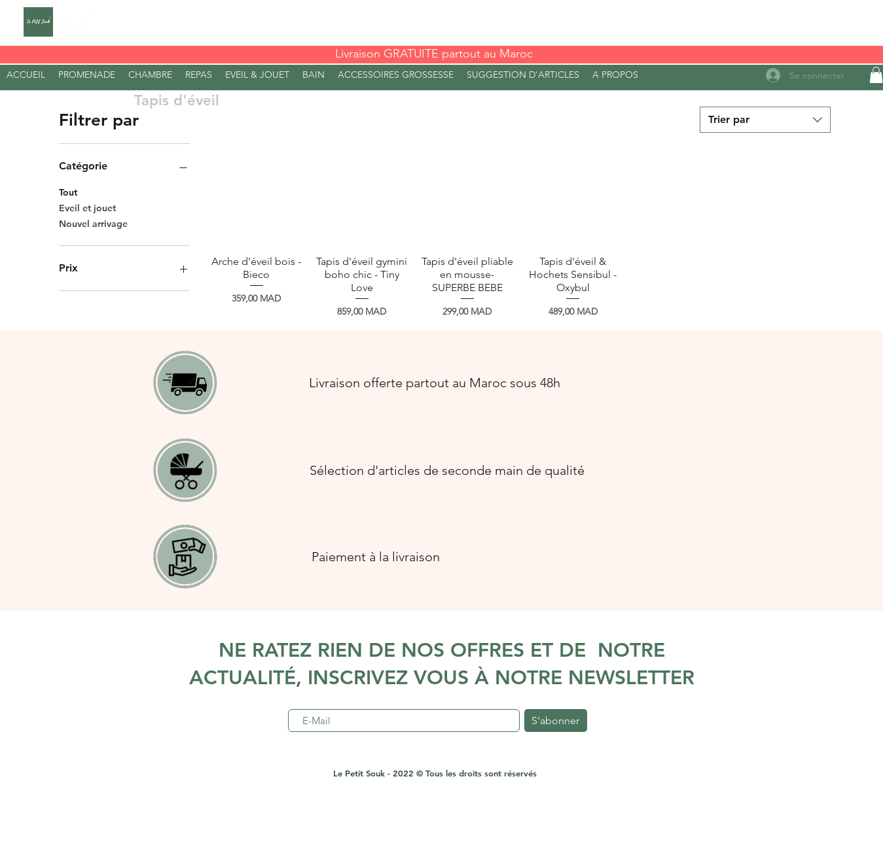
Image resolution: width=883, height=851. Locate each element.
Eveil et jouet (87, 207)
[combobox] (765, 120)
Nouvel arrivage (93, 223)
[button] (615, 74)
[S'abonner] (555, 720)
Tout (68, 191)
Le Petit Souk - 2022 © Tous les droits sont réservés (435, 773)
